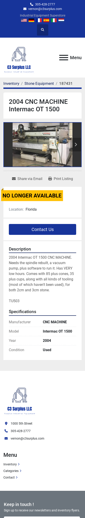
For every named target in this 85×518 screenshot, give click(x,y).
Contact (9, 477)
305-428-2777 (45, 4)
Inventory (10, 464)
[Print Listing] (60, 179)
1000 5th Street (21, 423)
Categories (11, 471)
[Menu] (63, 57)
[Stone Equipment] (39, 83)
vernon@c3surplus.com (45, 9)
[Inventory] (11, 83)
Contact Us (43, 229)
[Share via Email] (27, 179)
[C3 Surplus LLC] (19, 398)
